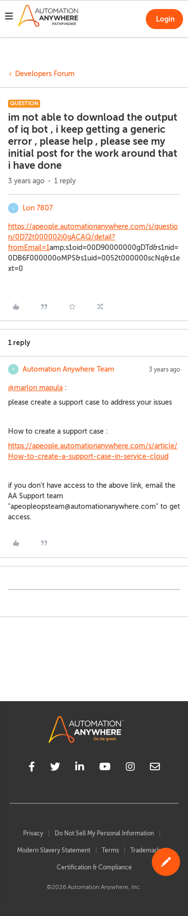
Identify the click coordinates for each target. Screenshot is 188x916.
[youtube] (105, 768)
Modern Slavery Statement (53, 850)
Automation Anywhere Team (68, 369)
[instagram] (130, 768)
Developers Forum (45, 74)
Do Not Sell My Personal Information (104, 833)
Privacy (33, 833)
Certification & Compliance (94, 867)
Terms (110, 850)
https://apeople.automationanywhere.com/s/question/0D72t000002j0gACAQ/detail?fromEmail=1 (93, 237)
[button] (9, 18)
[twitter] (55, 768)
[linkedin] (79, 768)
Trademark (145, 850)
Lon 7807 (38, 208)
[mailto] (155, 768)
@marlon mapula (35, 388)
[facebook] (32, 768)
